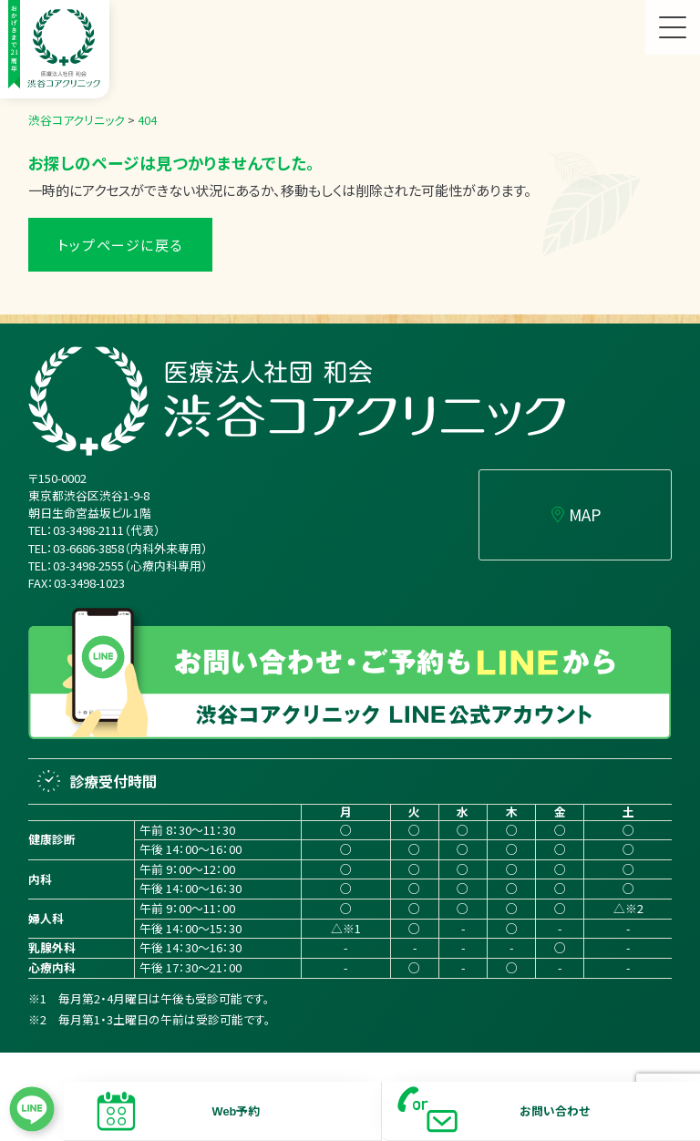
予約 (248, 1110)
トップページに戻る (120, 244)
